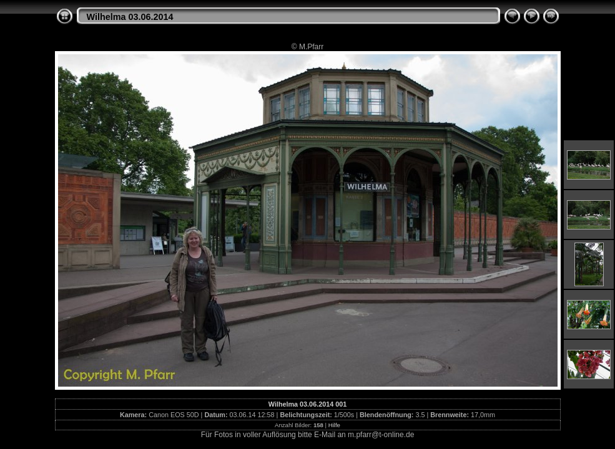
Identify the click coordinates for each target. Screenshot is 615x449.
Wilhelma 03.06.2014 (130, 17)
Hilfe (334, 425)
